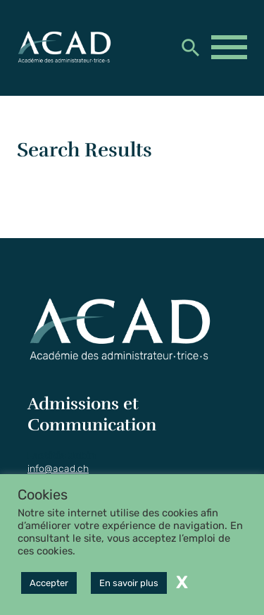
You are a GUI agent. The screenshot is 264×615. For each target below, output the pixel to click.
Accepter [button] (49, 583)
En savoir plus (128, 583)
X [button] (182, 582)
